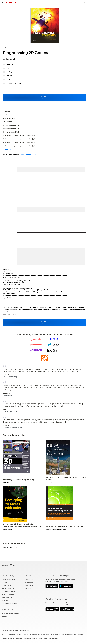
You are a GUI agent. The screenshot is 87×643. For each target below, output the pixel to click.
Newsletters (29, 582)
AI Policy (28, 588)
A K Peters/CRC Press (13, 83)
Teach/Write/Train (8, 579)
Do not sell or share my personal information (15, 630)
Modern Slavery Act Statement (48, 638)
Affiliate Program (8, 594)
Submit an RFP (7, 597)
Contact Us (29, 579)
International (7, 609)
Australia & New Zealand (10, 613)
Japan (4, 616)
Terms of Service (7, 638)
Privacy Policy (29, 585)
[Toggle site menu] (2, 2)
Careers (5, 582)
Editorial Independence (30, 638)
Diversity (5, 600)
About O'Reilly (8, 575)
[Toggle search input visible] (84, 2)
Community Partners (9, 591)
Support (28, 575)
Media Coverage (8, 588)
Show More (7, 149)
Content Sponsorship (9, 603)
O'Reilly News (6, 585)
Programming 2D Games (27, 154)
